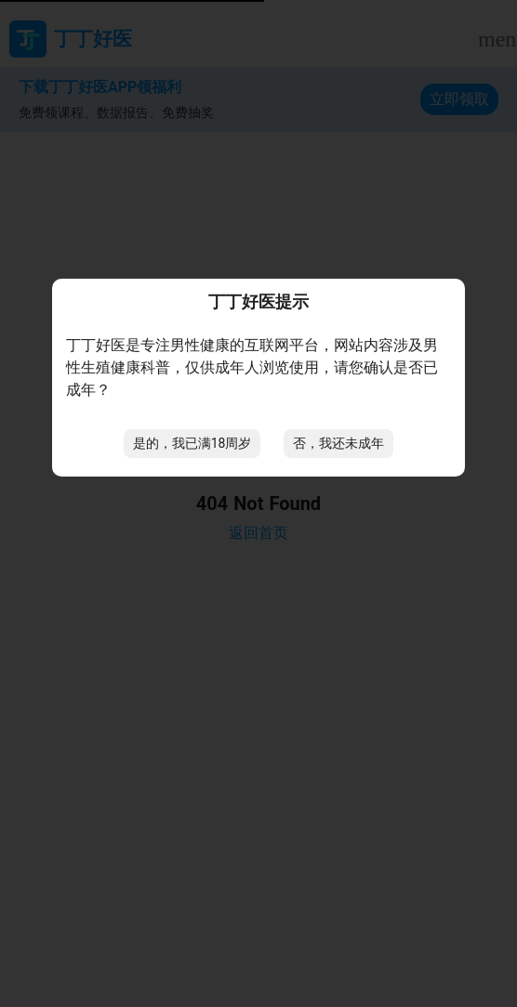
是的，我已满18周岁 (192, 443)
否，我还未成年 (338, 443)
